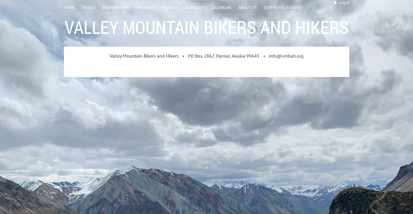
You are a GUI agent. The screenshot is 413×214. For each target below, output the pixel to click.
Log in (344, 2)
